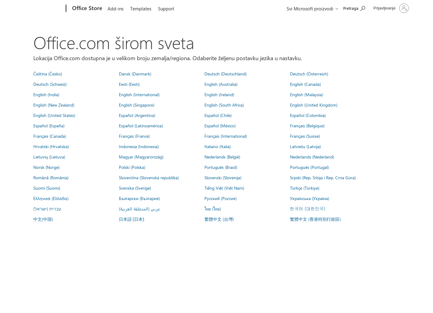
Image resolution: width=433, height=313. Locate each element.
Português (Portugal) (309, 167)
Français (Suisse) (305, 136)
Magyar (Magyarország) (141, 157)
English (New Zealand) (53, 105)
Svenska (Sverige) (135, 188)
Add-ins (115, 8)
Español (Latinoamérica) (141, 125)
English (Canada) (305, 84)
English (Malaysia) (306, 94)
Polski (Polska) (132, 167)
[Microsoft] (43, 8)
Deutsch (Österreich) (309, 74)
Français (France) (134, 136)
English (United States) (54, 115)
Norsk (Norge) (46, 167)
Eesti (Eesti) (129, 84)
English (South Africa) (224, 105)
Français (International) (225, 136)
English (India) (46, 94)
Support (166, 8)
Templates (140, 8)
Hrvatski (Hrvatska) (51, 146)
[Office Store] (86, 8)
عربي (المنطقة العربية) (139, 209)
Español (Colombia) (308, 115)
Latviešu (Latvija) (305, 146)
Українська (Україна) (309, 198)
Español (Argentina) (137, 115)
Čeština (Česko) (47, 74)
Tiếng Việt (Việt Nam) (224, 188)
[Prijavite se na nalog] (390, 8)
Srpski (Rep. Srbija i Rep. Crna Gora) (323, 177)
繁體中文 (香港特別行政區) (315, 219)
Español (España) (48, 125)
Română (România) (50, 177)
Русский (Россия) (220, 198)
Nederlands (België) (222, 157)
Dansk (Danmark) (135, 74)
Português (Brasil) (220, 167)
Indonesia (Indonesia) (139, 146)
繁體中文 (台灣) (219, 219)
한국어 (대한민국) (307, 209)
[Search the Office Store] (354, 8)
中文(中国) (43, 219)
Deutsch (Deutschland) (225, 74)
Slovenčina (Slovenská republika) (149, 177)
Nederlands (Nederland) (312, 157)
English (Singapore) (136, 105)
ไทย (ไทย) (212, 209)
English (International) (139, 94)
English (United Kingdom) (313, 105)
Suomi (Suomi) (46, 188)
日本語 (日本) (132, 219)
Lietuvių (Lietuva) (49, 157)
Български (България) (139, 198)
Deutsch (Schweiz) (50, 84)
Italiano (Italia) (217, 146)
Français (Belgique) (307, 125)
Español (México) (220, 125)
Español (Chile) (218, 115)
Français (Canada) (49, 136)
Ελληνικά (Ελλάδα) (50, 198)
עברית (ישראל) (47, 209)
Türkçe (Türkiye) (304, 188)
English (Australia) (220, 84)
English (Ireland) (219, 94)
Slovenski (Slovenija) (222, 177)
